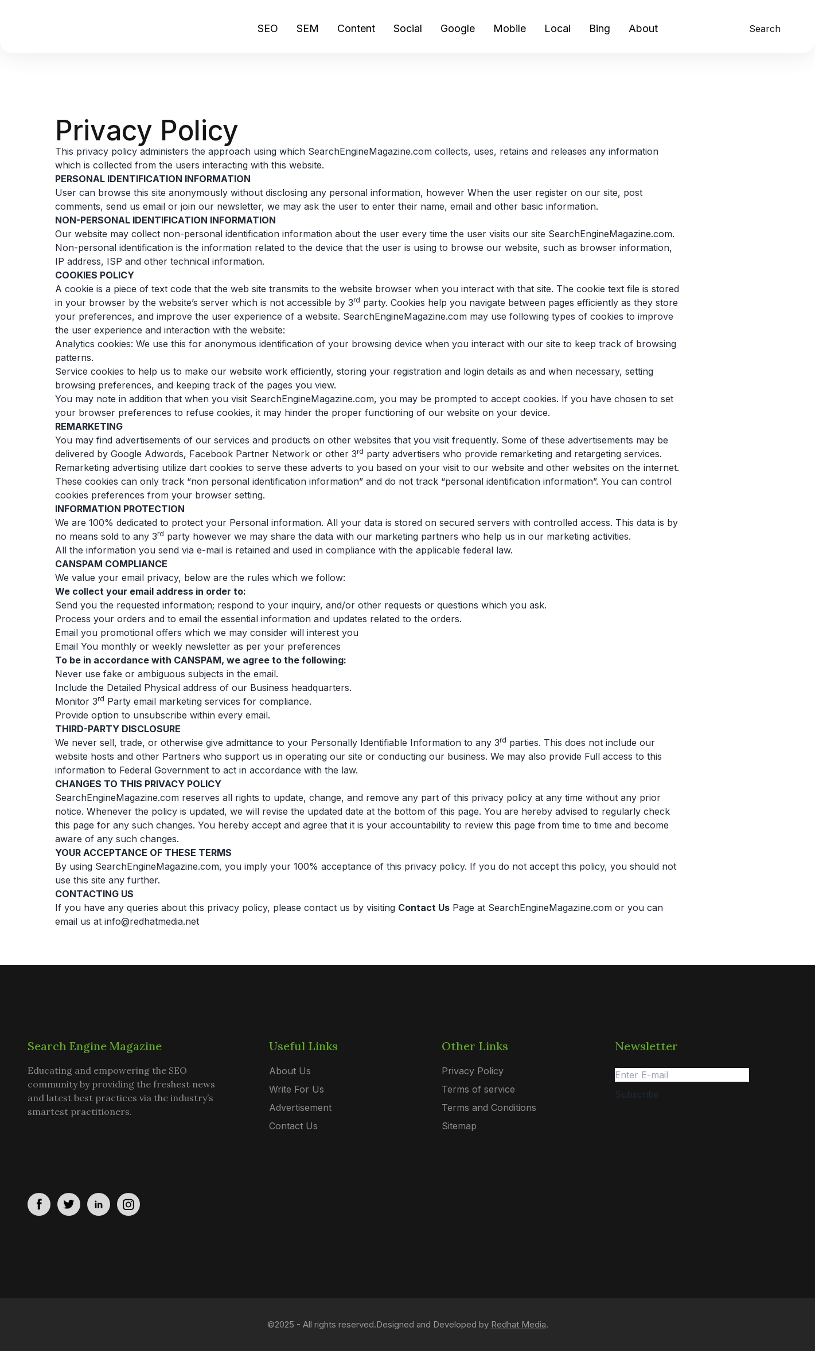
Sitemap (459, 1126)
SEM (308, 28)
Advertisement (300, 1107)
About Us (290, 1071)
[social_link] (39, 1204)
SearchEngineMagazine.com (550, 907)
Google (457, 28)
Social (407, 28)
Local (557, 28)
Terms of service (478, 1089)
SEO (268, 28)
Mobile (509, 28)
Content (356, 28)
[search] (762, 29)
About (643, 28)
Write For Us (296, 1089)
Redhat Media (518, 1324)
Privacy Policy (473, 1071)
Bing (599, 28)
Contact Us (293, 1126)
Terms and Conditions (489, 1107)
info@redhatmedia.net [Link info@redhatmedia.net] (151, 921)
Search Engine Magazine (95, 1046)
